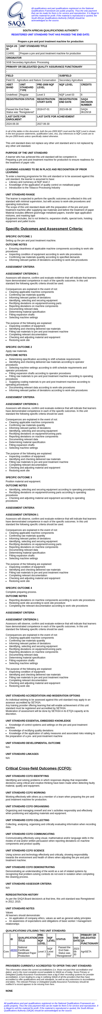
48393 (13, 950)
